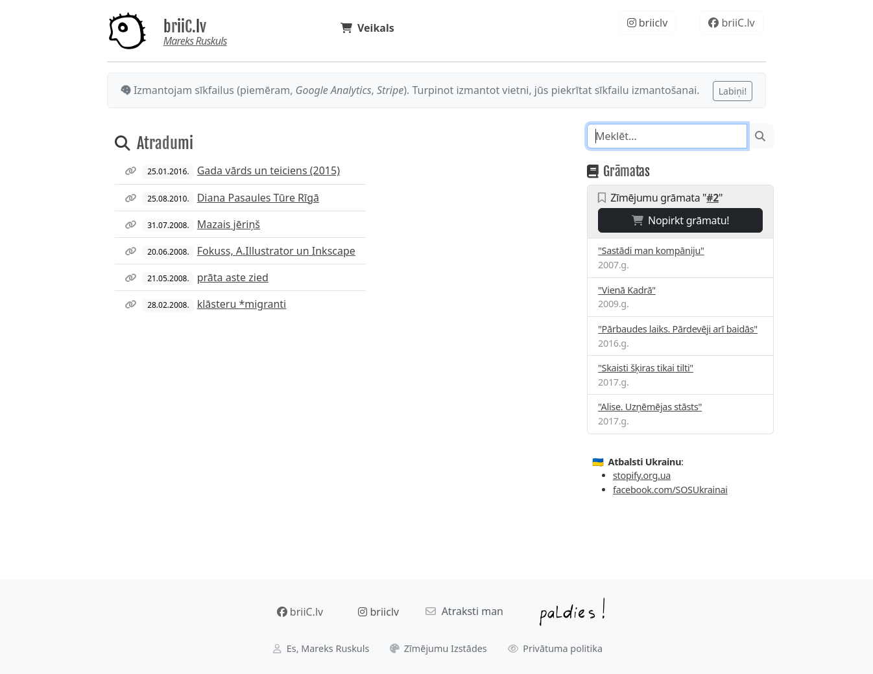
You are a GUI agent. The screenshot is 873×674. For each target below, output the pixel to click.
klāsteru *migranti (242, 304)
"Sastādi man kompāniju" (651, 250)
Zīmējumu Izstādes (438, 648)
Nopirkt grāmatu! (681, 220)
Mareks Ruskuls (195, 41)
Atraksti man (464, 611)
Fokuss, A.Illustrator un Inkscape (276, 251)
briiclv (647, 23)
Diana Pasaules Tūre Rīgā (258, 198)
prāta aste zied (233, 277)
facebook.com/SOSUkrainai (670, 489)
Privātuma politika (555, 648)
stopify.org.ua (642, 475)
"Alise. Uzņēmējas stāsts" (650, 407)
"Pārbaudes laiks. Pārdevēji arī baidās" (678, 329)
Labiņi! (733, 91)
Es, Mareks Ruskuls (321, 648)
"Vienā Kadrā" (627, 290)
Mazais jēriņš (228, 224)
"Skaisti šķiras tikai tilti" (645, 368)
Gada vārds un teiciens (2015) (268, 170)
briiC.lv (184, 26)
